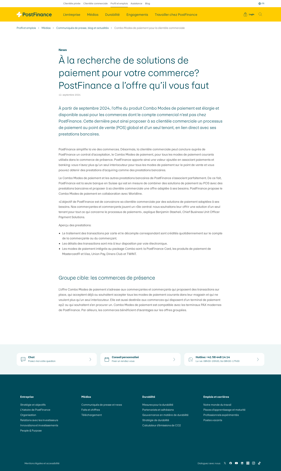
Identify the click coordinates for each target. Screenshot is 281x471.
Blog (147, 3)
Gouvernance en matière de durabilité (165, 415)
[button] (260, 14)
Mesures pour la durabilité (157, 404)
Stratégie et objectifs (33, 404)
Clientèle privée (71, 3)
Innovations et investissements (39, 425)
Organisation (28, 415)
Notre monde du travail (217, 404)
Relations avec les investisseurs (39, 420)
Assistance (136, 3)
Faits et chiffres (90, 409)
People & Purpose (31, 430)
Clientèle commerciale (95, 3)
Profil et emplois (26, 28)
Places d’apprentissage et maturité (224, 409)
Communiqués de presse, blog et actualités (82, 28)
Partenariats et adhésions (158, 409)
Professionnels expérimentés (221, 415)
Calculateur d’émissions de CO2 (161, 425)
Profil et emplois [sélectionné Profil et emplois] (119, 3)
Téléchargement (91, 415)
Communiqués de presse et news (101, 404)
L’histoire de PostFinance (35, 409)
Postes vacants (212, 420)
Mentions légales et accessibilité (42, 463)
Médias (46, 28)
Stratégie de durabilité (155, 420)
